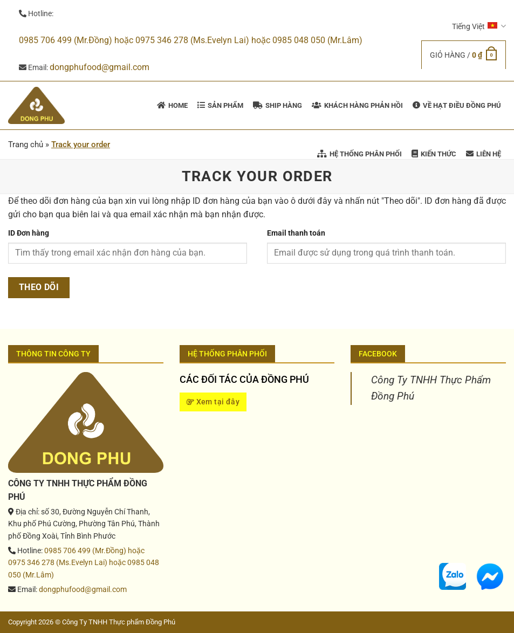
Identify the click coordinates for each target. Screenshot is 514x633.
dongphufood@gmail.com (99, 67)
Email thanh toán (296, 233)
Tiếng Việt (479, 26)
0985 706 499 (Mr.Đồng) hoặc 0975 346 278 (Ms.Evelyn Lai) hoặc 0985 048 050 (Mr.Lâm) (190, 40)
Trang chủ (25, 144)
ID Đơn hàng (28, 233)
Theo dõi (39, 287)
